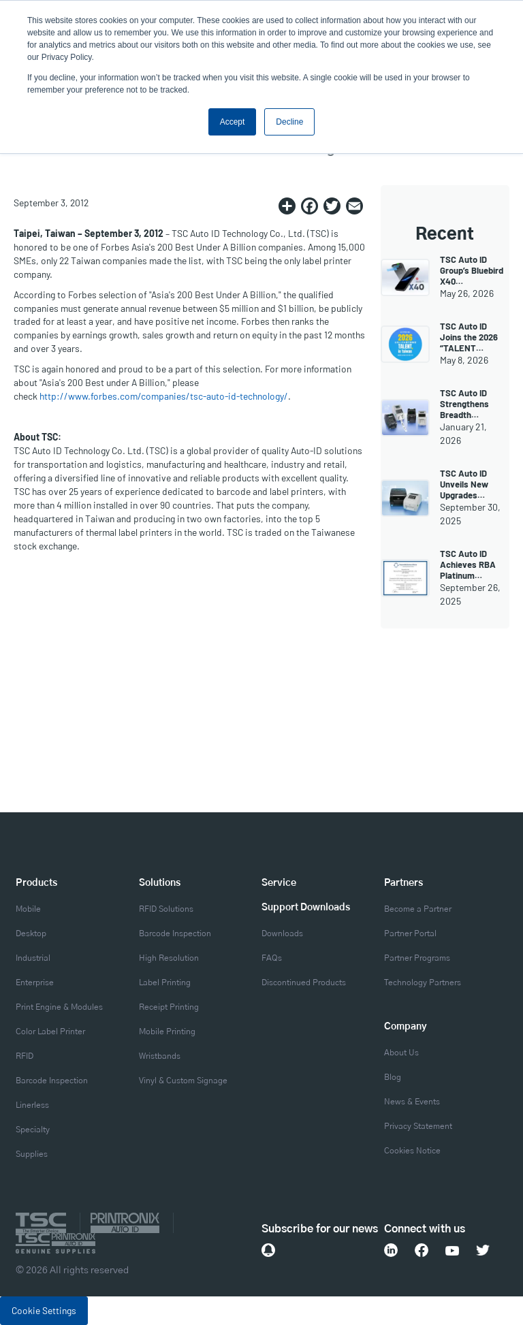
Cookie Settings (44, 1310)
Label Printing (165, 982)
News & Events (412, 1102)
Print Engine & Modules (59, 1007)
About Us (401, 1053)
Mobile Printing (167, 1031)
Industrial (33, 958)
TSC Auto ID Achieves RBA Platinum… (468, 564)
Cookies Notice (412, 1151)
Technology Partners (422, 982)
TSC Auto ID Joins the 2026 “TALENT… (469, 337)
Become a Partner (417, 909)
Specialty (33, 1130)
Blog (392, 1077)
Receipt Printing (169, 1007)
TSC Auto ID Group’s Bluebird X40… (471, 270)
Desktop (31, 933)
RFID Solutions (166, 909)
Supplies (32, 1154)
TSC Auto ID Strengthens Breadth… (464, 403)
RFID (24, 1056)
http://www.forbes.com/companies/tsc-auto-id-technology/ (163, 396)
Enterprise (35, 982)
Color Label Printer (50, 1031)
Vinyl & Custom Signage (183, 1080)
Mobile (28, 909)
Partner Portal (410, 933)
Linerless (32, 1105)
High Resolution (169, 958)
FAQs (272, 958)
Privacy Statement (418, 1126)
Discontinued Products (304, 982)
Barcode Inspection (52, 1080)
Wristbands (159, 1056)
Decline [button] (289, 122)
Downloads (282, 933)
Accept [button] (232, 122)
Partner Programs (417, 958)
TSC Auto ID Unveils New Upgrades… (464, 484)
